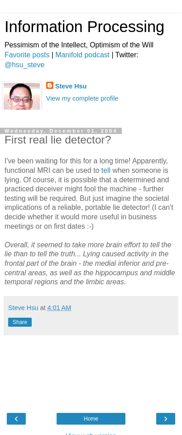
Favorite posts (27, 55)
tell (105, 170)
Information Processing (84, 26)
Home (91, 419)
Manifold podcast (82, 55)
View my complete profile (82, 98)
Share (20, 322)
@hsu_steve (24, 65)
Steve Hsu (71, 86)
